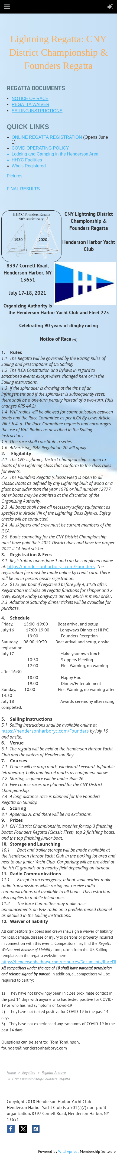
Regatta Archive (54, 1072)
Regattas (28, 1072)
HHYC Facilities (27, 160)
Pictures (14, 176)
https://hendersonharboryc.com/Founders (51, 567)
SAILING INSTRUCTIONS (37, 110)
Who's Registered (29, 166)
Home (11, 1072)
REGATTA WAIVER (30, 104)
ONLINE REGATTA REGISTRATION (47, 137)
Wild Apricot (68, 1151)
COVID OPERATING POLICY (40, 148)
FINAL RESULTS (23, 189)
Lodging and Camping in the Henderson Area (55, 154)
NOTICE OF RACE (30, 98)
